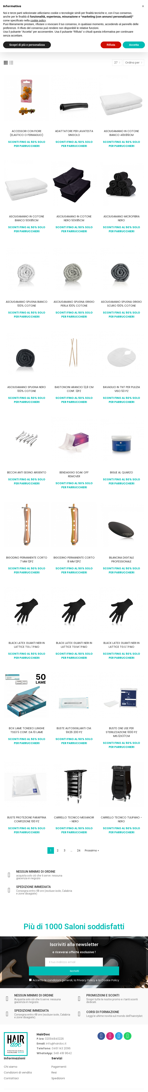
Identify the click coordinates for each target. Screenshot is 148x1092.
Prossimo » (92, 850)
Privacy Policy (86, 971)
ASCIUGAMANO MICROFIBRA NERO (121, 218)
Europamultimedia (119, 1087)
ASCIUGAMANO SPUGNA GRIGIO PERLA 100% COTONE (74, 304)
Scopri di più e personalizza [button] (27, 44)
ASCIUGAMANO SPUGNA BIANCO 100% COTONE (26, 304)
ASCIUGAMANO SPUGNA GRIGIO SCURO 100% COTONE (121, 304)
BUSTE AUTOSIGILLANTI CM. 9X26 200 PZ (74, 730)
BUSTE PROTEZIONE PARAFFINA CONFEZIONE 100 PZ (26, 819)
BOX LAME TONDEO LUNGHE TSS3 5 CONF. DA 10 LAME (27, 730)
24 (79, 850)
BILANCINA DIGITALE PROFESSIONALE (121, 559)
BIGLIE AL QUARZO (121, 472)
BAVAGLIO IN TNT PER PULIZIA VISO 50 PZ (121, 389)
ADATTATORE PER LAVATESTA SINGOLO (74, 133)
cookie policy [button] (38, 20)
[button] (143, 6)
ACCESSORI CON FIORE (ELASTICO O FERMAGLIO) (26, 133)
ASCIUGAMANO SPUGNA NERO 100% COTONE (26, 389)
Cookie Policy (110, 971)
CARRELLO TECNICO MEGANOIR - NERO (74, 819)
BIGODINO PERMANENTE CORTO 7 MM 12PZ (26, 559)
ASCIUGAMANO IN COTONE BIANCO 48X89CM (121, 133)
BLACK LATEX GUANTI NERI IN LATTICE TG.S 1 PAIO (121, 645)
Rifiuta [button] (111, 44)
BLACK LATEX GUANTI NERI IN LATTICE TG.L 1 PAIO (27, 645)
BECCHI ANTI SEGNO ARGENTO (26, 472)
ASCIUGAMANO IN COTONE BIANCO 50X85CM (26, 218)
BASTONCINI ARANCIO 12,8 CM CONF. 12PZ (74, 389)
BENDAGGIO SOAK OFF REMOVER (74, 474)
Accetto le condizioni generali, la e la (74, 971)
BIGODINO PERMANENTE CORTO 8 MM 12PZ (74, 559)
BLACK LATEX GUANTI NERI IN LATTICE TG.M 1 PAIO (74, 645)
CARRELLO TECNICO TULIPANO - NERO (121, 819)
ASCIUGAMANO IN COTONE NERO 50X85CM (74, 218)
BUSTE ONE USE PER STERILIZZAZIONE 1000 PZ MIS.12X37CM (121, 732)
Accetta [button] (134, 44)
